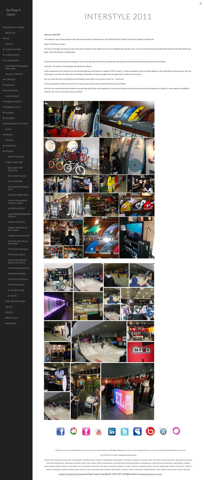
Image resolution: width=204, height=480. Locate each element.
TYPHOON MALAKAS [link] (18, 249)
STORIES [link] (9, 151)
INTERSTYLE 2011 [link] (16, 208)
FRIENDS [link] (9, 85)
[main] (118, 16)
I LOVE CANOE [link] (12, 96)
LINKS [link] (8, 129)
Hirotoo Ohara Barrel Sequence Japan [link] (17, 201)
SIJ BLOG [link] (12, 295)
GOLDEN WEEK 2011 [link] (18, 195)
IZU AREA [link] (9, 118)
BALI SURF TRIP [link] (15, 162)
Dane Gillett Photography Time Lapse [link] (16, 67)
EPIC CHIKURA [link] (15, 181)
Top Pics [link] (8, 307)
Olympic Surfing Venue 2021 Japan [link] (18, 228)
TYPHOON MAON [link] (16, 254)
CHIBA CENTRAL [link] (13, 49)
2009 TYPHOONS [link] (16, 156)
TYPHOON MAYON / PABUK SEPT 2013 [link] (17, 261)
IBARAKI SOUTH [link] (13, 107)
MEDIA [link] (8, 134)
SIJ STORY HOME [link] (16, 290)
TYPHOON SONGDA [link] (18, 279)
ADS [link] (7, 38)
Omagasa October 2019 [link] (18, 235)
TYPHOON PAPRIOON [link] (18, 268)
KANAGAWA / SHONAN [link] (16, 123)
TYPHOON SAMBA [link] (17, 273)
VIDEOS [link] (9, 312)
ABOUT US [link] (10, 33)
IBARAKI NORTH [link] (13, 101)
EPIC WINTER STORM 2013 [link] (18, 188)
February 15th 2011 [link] (14, 74)
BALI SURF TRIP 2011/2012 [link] (15, 168)
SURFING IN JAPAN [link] (14, 27)
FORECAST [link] (10, 79)
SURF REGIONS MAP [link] (15, 301)
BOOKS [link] (9, 44)
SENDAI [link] (9, 140)
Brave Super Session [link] (17, 175)
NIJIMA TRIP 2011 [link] (16, 222)
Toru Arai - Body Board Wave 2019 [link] (18, 242)
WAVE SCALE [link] (11, 317)
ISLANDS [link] (9, 112)
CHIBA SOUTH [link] (12, 60)
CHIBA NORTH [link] (12, 55)
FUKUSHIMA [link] (11, 90)
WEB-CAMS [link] (11, 323)
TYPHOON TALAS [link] (16, 284)
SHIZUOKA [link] (10, 145)
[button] (201, 4)
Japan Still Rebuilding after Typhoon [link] (19, 215)
